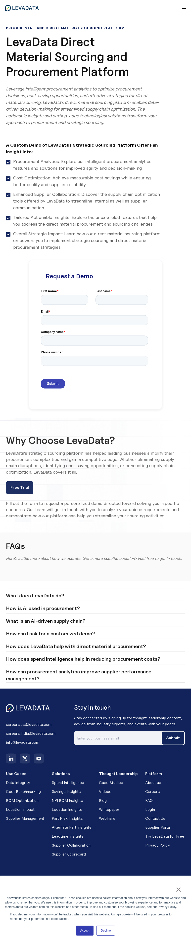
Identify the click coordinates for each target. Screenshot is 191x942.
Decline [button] (106, 930)
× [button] (178, 889)
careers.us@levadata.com (28, 730)
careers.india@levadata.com (30, 739)
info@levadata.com (22, 748)
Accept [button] (85, 930)
